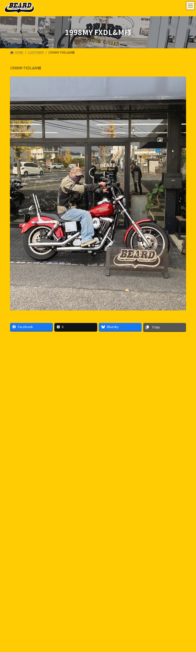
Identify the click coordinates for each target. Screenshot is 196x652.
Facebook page (144, 584)
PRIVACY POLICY (26, 562)
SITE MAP (55, 562)
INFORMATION (22, 646)
